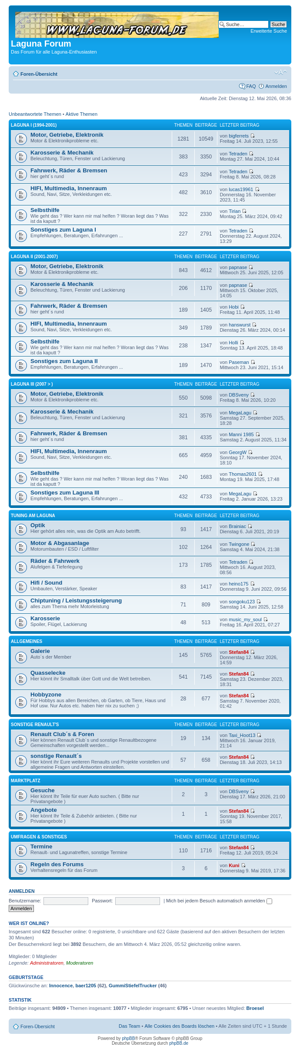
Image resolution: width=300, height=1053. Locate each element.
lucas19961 (241, 189)
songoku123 (242, 601)
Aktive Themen (81, 114)
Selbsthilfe (45, 210)
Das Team (129, 1026)
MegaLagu (240, 412)
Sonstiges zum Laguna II (64, 361)
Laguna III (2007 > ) (32, 384)
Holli (233, 342)
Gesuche (42, 790)
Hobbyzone (45, 694)
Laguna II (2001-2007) (34, 256)
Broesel (254, 1008)
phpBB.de (178, 1043)
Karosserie (45, 618)
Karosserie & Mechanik (61, 152)
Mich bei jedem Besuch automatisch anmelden (219, 900)
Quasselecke (48, 672)
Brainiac (237, 526)
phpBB (128, 1038)
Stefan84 (239, 652)
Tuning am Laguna (33, 515)
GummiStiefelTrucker (133, 985)
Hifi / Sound (46, 582)
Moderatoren (79, 963)
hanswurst (239, 324)
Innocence (61, 985)
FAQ (251, 86)
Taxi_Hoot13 (242, 735)
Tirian (234, 211)
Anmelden (276, 86)
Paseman (239, 362)
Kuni (234, 865)
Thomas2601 (243, 474)
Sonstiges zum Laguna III (64, 492)
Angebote (43, 810)
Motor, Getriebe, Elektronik (66, 134)
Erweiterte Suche (268, 31)
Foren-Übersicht (38, 74)
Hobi (234, 307)
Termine (41, 846)
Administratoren (46, 963)
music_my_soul (245, 619)
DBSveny (239, 394)
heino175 (238, 583)
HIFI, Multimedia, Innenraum (68, 188)
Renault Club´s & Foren (62, 734)
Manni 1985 (241, 434)
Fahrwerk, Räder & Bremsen (68, 170)
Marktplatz (25, 780)
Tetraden (238, 153)
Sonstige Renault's (35, 724)
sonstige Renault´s (56, 756)
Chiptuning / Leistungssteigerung (76, 600)
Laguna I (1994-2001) (34, 125)
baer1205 (85, 985)
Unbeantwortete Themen (35, 114)
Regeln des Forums (56, 864)
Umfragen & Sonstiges (39, 836)
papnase (238, 267)
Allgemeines (26, 641)
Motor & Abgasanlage (59, 543)
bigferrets (239, 135)
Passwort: (102, 900)
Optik (37, 525)
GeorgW (238, 452)
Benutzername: (25, 900)
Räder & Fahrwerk (55, 561)
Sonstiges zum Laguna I (63, 229)
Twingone (239, 544)
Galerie (40, 651)
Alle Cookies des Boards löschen (179, 1026)
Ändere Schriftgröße (280, 72)
